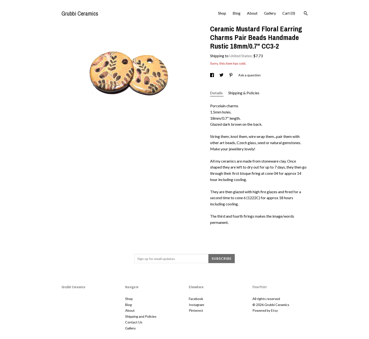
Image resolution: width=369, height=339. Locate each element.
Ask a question (249, 75)
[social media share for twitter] (221, 75)
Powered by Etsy (265, 310)
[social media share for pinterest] (231, 75)
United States (240, 55)
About (252, 13)
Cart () (288, 13)
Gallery (270, 13)
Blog (236, 13)
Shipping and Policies (141, 316)
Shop (222, 13)
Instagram (196, 305)
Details (217, 92)
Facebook (196, 299)
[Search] (306, 14)
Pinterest (196, 310)
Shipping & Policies (243, 92)
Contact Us (133, 322)
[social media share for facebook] (212, 75)
